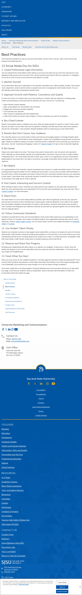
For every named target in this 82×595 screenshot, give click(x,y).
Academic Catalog (9, 481)
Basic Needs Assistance (11, 486)
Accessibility (41, 390)
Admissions (7, 12)
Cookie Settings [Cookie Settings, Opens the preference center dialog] (62, 582)
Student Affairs (9, 16)
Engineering (7, 437)
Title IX (41, 399)
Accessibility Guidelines (12, 298)
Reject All (62, 587)
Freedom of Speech (10, 511)
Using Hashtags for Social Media (15, 309)
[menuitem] (5, 47)
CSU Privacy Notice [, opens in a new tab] (23, 584)
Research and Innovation (13, 21)
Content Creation (46, 144)
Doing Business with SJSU (13, 543)
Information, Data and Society (14, 450)
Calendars (6, 498)
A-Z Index (6, 477)
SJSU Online (7, 30)
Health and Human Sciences (14, 446)
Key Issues (16, 47)
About (4, 35)
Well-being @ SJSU (10, 524)
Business (5, 429)
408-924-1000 (9, 572)
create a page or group (23, 221)
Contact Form (8, 534)
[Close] (80, 587)
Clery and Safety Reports (13, 490)
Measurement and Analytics (13, 301)
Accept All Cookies (62, 591)
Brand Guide (45, 41)
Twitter (4, 224)
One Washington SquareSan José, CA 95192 (12, 568)
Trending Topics (10, 305)
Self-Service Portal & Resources (46, 47)
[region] (41, 587)
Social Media (6, 43)
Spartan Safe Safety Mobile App (16, 520)
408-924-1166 (16, 339)
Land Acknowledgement (41, 407)
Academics (6, 7)
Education (6, 433)
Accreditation (41, 394)
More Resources (10, 312)
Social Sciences (8, 467)
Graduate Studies (9, 441)
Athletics (6, 25)
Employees (6, 507)
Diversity (41, 403)
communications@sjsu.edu (20, 341)
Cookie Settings (41, 415)
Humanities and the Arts (12, 454)
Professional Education (11, 458)
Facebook (75, 221)
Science (5, 463)
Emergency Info (8, 547)
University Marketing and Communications (23, 41)
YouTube (11, 224)
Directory (6, 538)
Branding (7, 290)
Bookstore (6, 494)
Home (4, 41)
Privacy (41, 411)
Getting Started (10, 283)
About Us (5, 47)
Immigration (7, 515)
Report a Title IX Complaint (14, 555)
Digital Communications (61, 41)
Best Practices (18, 43)
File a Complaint (9, 551)
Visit (4, 2)
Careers (5, 503)
